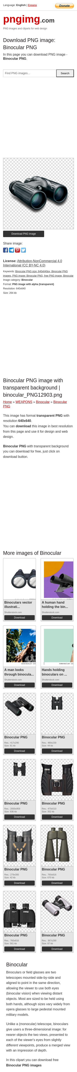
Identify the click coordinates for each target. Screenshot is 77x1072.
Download (19, 617)
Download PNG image (23, 233)
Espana (32, 5)
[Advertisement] (38, 119)
